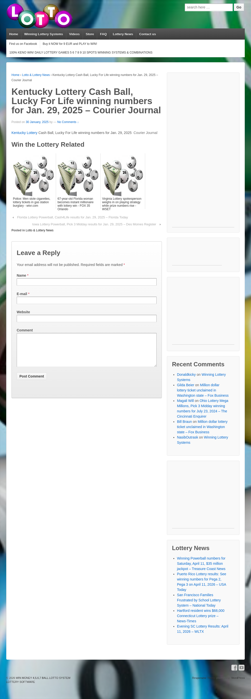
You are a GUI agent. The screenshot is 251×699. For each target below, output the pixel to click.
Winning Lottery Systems (43, 34)
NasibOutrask (187, 437)
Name (21, 275)
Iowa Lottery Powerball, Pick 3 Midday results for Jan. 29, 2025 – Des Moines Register (94, 224)
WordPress (238, 677)
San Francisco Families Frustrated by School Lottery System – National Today (199, 600)
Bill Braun (184, 422)
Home (13, 34)
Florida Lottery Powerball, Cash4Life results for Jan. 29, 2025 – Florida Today (72, 217)
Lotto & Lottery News (36, 75)
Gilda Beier (185, 385)
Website (23, 312)
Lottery (32, 133)
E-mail (22, 294)
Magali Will (185, 401)
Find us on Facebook (23, 44)
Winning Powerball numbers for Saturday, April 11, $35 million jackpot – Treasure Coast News (201, 563)
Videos (74, 34)
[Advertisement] (203, 152)
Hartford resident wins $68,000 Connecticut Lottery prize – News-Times (201, 616)
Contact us (147, 34)
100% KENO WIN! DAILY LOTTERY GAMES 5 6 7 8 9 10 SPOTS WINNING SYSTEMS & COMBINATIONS (80, 52)
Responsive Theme (204, 677)
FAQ (103, 34)
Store (90, 34)
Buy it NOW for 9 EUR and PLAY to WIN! (70, 44)
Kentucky (19, 133)
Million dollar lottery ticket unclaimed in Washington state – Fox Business (203, 390)
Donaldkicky (186, 375)
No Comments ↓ (68, 122)
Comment (25, 330)
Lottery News (123, 34)
